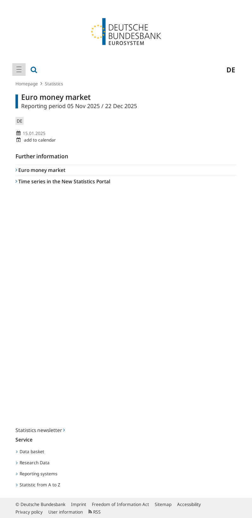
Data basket (30, 451)
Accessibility (189, 504)
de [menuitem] (230, 69)
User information (65, 512)
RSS (94, 512)
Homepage (26, 84)
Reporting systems (36, 474)
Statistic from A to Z (38, 485)
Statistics (54, 84)
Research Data (33, 463)
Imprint (78, 504)
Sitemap (163, 504)
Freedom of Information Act (120, 504)
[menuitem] (19, 69)
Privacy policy (29, 512)
